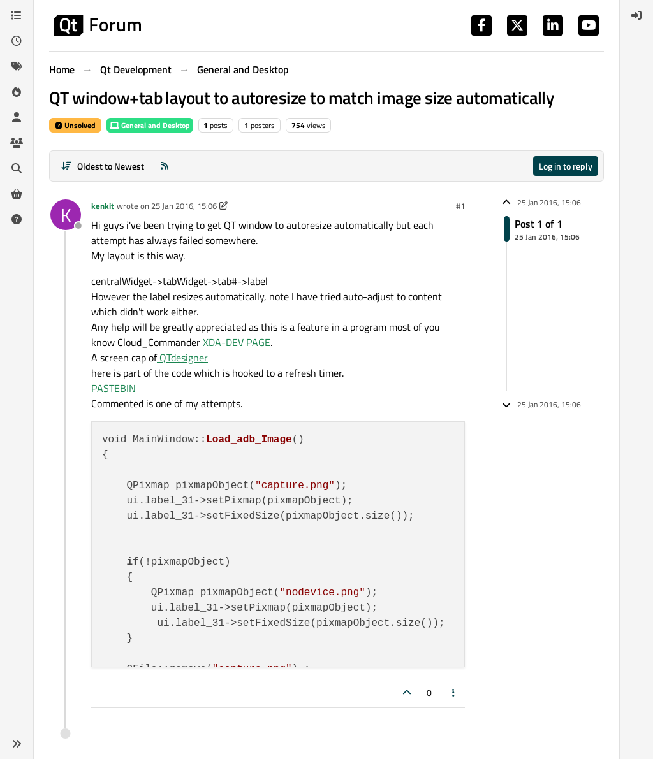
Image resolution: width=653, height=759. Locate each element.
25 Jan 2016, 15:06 (184, 205)
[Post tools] (454, 692)
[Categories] (16, 15)
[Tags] (16, 66)
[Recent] (16, 41)
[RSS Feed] (164, 166)
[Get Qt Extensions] (16, 194)
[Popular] (16, 92)
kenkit (102, 205)
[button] (16, 744)
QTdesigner (182, 357)
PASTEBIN (113, 388)
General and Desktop (150, 125)
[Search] (16, 168)
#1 (460, 205)
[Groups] (16, 143)
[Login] (636, 15)
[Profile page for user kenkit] (65, 214)
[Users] (16, 117)
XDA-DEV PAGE (236, 342)
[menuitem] (636, 15)
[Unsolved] (16, 219)
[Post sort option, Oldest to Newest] (102, 166)
